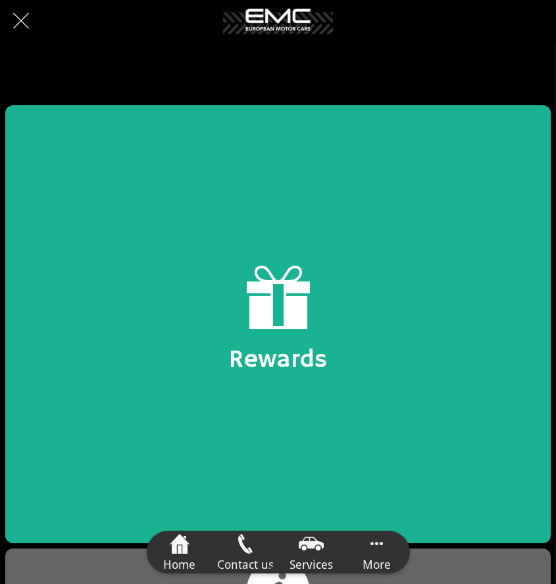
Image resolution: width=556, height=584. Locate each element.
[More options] (377, 552)
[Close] (21, 21)
